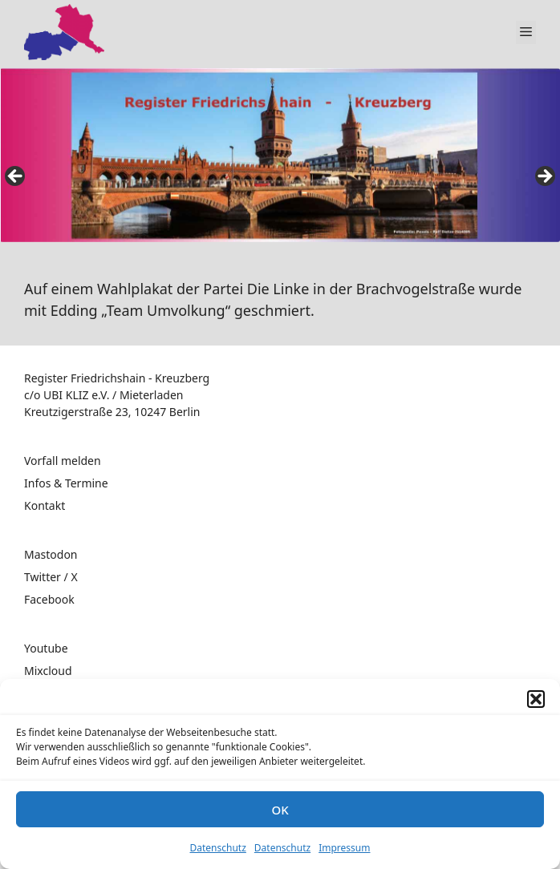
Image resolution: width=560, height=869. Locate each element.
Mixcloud (48, 670)
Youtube (46, 648)
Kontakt (44, 505)
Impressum (344, 848)
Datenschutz (218, 848)
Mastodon (51, 554)
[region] (280, 165)
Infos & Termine (66, 483)
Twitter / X (51, 576)
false (16, 177)
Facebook (49, 599)
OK (279, 810)
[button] (536, 699)
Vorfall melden (62, 460)
